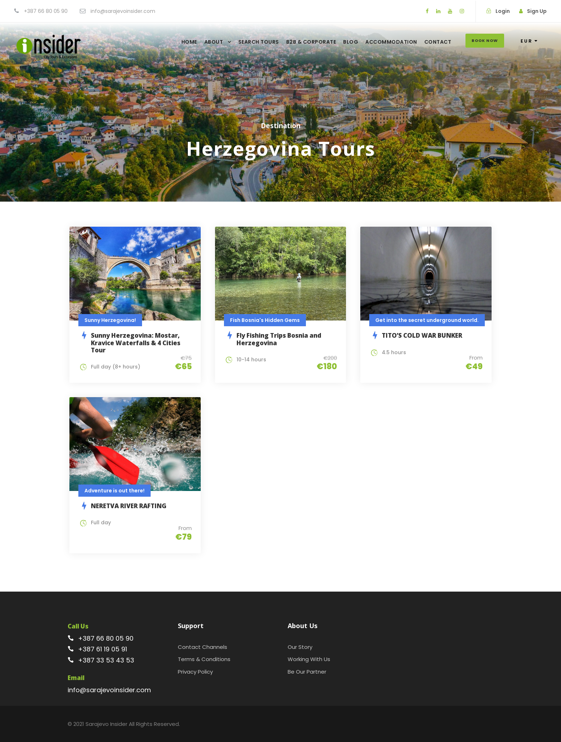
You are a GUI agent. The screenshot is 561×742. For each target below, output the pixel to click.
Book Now (485, 40)
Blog (350, 41)
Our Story (300, 647)
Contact (438, 41)
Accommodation (391, 41)
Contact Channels (202, 647)
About (213, 41)
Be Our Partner (307, 671)
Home (189, 41)
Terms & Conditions (204, 659)
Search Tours (258, 41)
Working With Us (309, 659)
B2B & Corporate (311, 41)
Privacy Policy (195, 671)
